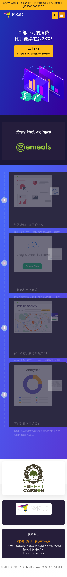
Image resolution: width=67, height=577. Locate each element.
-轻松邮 (14, 567)
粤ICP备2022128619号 (54, 567)
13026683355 (33, 6)
